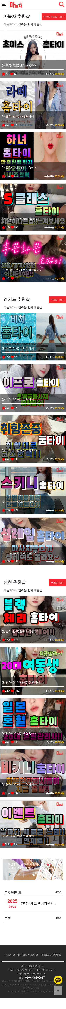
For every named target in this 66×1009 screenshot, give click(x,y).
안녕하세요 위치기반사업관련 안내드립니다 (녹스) (40, 903)
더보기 (58, 892)
